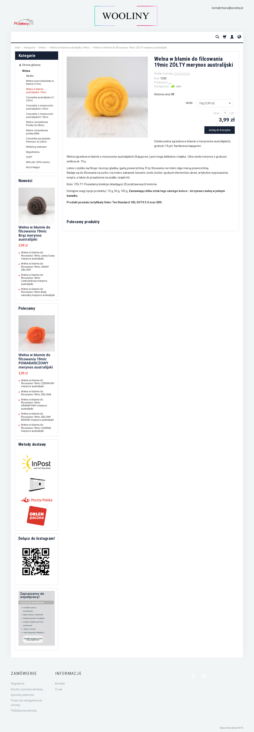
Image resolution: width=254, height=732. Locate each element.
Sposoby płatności (22, 694)
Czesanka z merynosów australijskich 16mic (39, 107)
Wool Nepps (33, 167)
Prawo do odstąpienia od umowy (26, 702)
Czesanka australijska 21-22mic (40, 99)
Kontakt (60, 683)
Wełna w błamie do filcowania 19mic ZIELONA (36, 393)
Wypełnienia (32, 152)
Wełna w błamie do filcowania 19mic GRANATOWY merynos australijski (34, 404)
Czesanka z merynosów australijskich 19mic (39, 116)
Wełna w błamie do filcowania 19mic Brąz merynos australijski (34, 233)
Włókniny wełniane (36, 147)
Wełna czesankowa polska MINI (37, 132)
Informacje (68, 673)
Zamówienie (24, 673)
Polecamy (26, 308)
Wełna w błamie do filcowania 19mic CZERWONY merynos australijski (37, 383)
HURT (29, 157)
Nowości (25, 180)
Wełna (26, 70)
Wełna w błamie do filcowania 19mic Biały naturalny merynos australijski (38, 292)
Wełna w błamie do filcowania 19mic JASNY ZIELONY (35, 266)
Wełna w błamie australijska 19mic (36, 91)
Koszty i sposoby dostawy (27, 689)
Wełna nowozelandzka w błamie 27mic (40, 83)
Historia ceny (164, 94)
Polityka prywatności (24, 710)
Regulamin (17, 683)
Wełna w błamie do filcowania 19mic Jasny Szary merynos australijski (38, 255)
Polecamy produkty (83, 221)
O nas (58, 689)
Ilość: (217, 113)
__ (170, 82)
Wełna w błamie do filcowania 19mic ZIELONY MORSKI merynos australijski (37, 416)
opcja (189, 102)
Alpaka (30, 75)
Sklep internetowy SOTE (231, 728)
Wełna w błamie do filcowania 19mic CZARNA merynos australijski (36, 427)
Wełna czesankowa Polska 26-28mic (37, 124)
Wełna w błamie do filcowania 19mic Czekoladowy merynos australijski (34, 279)
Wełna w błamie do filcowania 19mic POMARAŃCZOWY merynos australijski (35, 361)
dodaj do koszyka (219, 130)
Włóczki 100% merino (38, 162)
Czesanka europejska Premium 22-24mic (38, 140)
